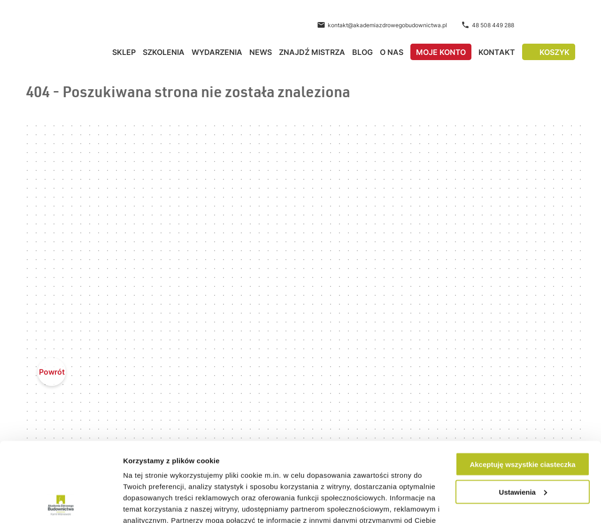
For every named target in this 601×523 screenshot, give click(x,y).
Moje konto (441, 52)
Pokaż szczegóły (151, 504)
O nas (391, 52)
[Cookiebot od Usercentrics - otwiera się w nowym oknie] (61, 505)
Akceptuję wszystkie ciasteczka (522, 390)
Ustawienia (523, 418)
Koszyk (554, 52)
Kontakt (496, 52)
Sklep (124, 52)
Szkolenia (164, 52)
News (260, 52)
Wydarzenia (217, 52)
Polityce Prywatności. (401, 480)
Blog (362, 52)
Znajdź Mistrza (312, 52)
